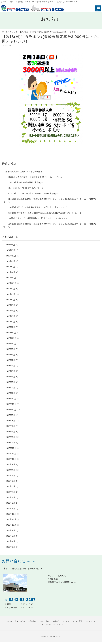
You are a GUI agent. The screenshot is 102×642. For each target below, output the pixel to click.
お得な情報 (32, 621)
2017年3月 (10, 437)
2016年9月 (10, 464)
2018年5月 (10, 371)
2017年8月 (10, 420)
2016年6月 (10, 481)
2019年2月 (10, 321)
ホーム (5, 32)
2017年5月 (10, 431)
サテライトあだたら (53, 636)
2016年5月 (10, 486)
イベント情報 (44, 621)
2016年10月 (10, 459)
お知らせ (13, 32)
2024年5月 (10, 250)
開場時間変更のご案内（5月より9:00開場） (24, 171)
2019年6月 (10, 305)
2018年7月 (10, 360)
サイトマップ (90, 621)
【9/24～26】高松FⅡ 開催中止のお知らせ (24, 188)
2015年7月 (10, 541)
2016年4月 (10, 492)
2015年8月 (10, 536)
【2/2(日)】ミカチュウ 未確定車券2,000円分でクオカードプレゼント (36, 218)
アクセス (66, 621)
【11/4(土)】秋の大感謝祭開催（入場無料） (25, 182)
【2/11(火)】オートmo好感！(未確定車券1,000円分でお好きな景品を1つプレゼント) (43, 213)
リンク (60, 624)
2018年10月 (10, 343)
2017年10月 (10, 409)
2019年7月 (10, 300)
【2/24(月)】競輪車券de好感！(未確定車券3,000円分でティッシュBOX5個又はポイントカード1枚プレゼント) (50, 200)
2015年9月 (10, 530)
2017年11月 (10, 404)
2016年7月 (10, 475)
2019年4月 (10, 310)
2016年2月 (10, 503)
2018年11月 (10, 338)
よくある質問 (77, 621)
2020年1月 (10, 272)
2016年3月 (10, 497)
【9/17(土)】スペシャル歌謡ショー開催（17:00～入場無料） (32, 193)
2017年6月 (10, 426)
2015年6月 (10, 547)
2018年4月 (10, 376)
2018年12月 (10, 333)
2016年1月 (10, 508)
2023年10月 (10, 256)
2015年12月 (10, 514)
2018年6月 (10, 365)
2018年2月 (10, 387)
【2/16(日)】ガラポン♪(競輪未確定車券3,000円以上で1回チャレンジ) (36, 207)
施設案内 (56, 621)
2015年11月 (10, 519)
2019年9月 (10, 288)
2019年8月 (10, 294)
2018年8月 (10, 354)
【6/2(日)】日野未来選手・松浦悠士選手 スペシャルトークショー (34, 177)
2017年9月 (10, 415)
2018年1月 (10, 393)
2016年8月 (10, 470)
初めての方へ (20, 621)
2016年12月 (10, 448)
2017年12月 (10, 398)
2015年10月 (10, 525)
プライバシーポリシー (47, 624)
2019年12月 (10, 278)
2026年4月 (10, 245)
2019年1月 (10, 327)
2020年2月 (10, 267)
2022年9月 (10, 261)
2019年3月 (10, 316)
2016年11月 (10, 453)
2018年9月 (10, 349)
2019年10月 (10, 283)
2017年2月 (10, 442)
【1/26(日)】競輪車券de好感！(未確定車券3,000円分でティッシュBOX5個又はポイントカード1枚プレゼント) (50, 225)
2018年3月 (10, 382)
